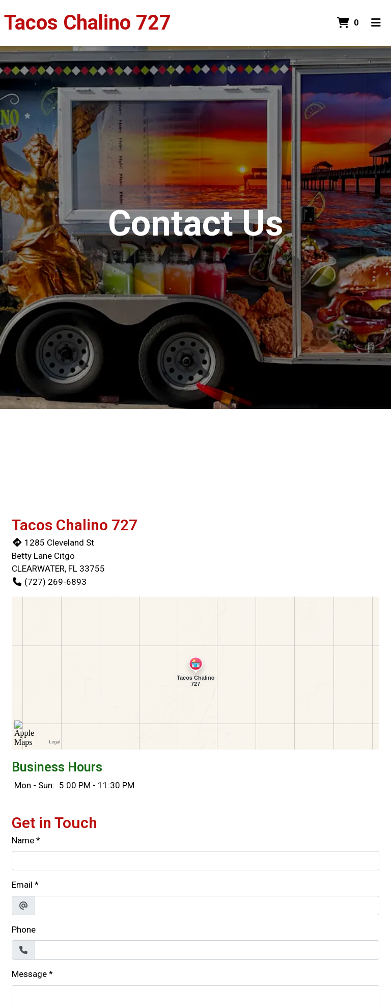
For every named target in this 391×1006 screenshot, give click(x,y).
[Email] (207, 905)
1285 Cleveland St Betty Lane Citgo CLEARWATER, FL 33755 (58, 555)
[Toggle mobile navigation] (376, 23)
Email (22, 885)
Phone (24, 929)
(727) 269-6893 (49, 582)
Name (23, 840)
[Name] (195, 860)
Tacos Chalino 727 (87, 23)
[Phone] (207, 950)
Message (29, 974)
